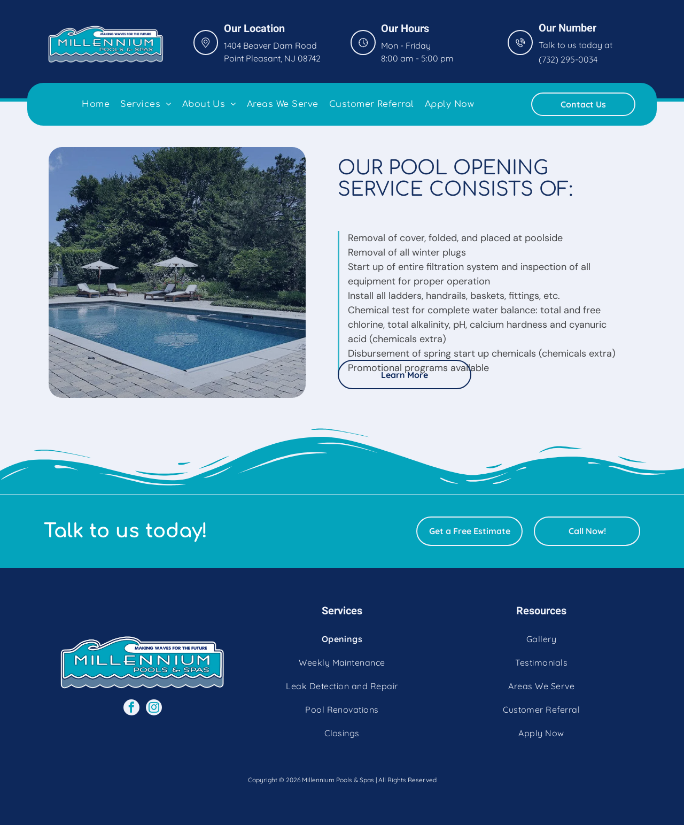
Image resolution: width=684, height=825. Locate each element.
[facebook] (131, 708)
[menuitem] (95, 104)
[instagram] (154, 708)
